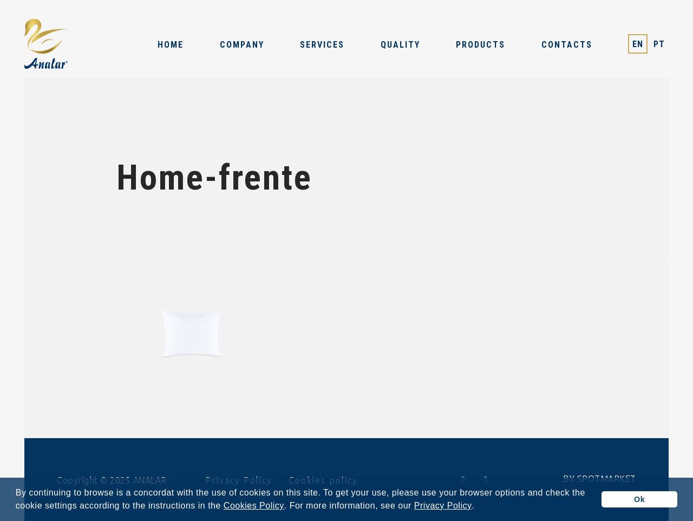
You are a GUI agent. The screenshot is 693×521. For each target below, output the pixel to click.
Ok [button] (639, 499)
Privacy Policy (443, 506)
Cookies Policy (254, 506)
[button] (478, 507)
